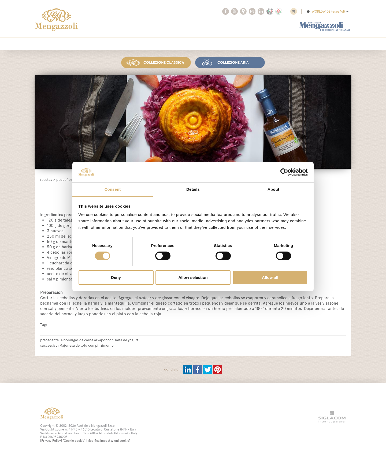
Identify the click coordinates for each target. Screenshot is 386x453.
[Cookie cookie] (74, 440)
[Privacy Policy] (51, 440)
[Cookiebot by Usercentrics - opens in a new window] (284, 172)
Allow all (270, 277)
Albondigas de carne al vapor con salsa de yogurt (99, 340)
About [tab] (273, 189)
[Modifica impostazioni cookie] (108, 440)
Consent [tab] (113, 189)
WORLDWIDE (327, 11)
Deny (116, 277)
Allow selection (192, 277)
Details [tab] (193, 189)
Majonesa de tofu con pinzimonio (87, 345)
